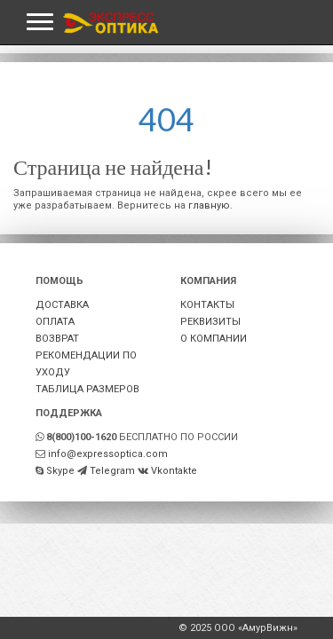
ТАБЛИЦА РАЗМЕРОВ (87, 389)
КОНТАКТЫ (207, 305)
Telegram (112, 471)
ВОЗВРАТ (57, 338)
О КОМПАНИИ (213, 338)
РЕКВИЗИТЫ (210, 321)
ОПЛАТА (55, 321)
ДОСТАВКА (62, 305)
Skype (60, 471)
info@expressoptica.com (108, 454)
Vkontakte (174, 471)
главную (209, 205)
